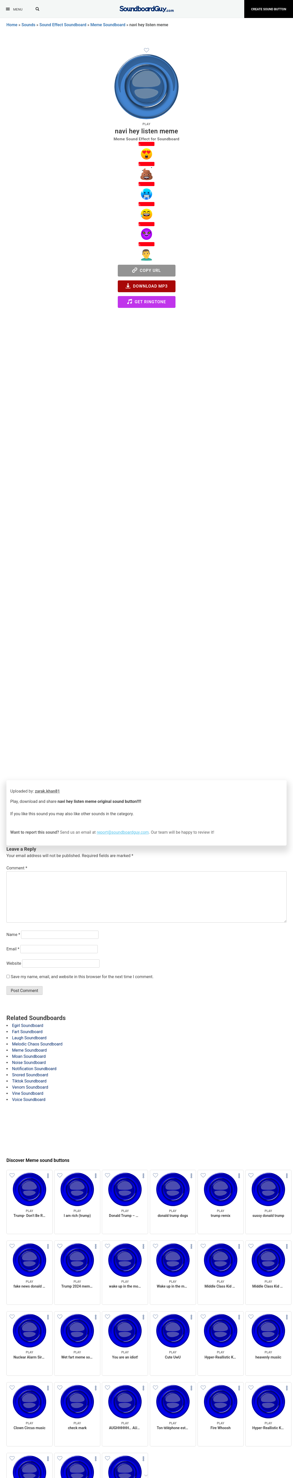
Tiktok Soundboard (29, 1081)
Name (13, 934)
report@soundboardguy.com (123, 832)
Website (13, 963)
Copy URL (146, 270)
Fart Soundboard (27, 1031)
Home (11, 24)
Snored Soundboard (30, 1074)
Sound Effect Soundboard (63, 24)
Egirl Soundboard (27, 1025)
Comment (16, 868)
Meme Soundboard (107, 24)
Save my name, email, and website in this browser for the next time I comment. (82, 976)
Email (12, 949)
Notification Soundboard (34, 1068)
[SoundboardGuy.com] (146, 8)
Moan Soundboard (29, 1056)
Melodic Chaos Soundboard (37, 1044)
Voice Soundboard (28, 1099)
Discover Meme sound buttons (38, 1160)
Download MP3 (146, 286)
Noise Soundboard (29, 1062)
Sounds (28, 24)
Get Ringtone (146, 301)
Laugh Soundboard (29, 1037)
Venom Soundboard (30, 1087)
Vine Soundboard (27, 1093)
